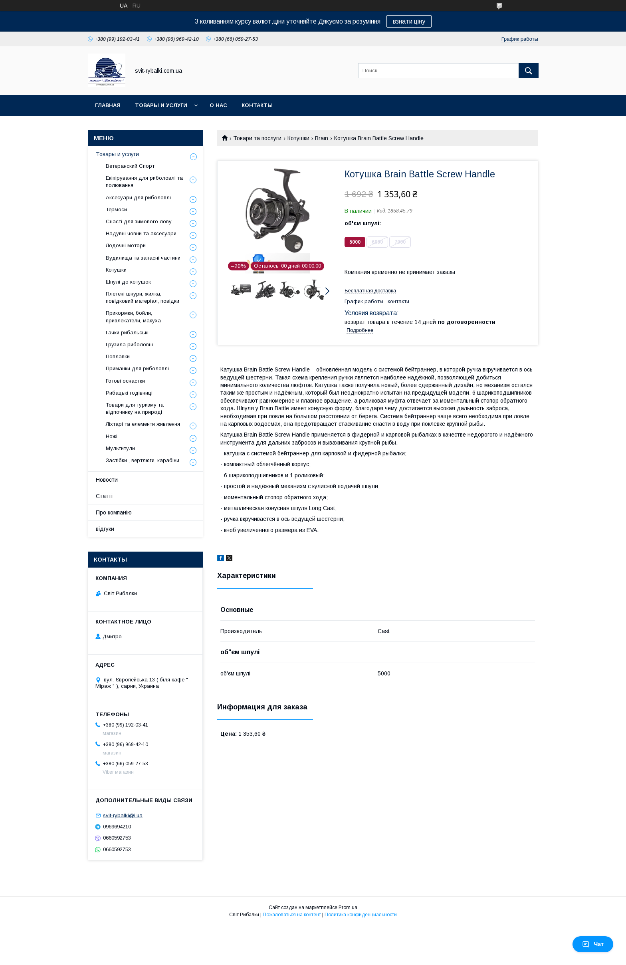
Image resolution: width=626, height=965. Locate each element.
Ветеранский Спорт (130, 166)
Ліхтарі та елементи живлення (143, 424)
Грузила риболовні (129, 344)
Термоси (116, 209)
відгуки (105, 529)
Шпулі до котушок (128, 282)
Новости (107, 480)
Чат (593, 944)
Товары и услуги (161, 105)
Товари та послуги (257, 138)
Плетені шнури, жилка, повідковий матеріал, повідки (142, 297)
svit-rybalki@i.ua (123, 815)
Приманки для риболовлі (137, 368)
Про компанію (114, 512)
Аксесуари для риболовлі (138, 198)
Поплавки (118, 356)
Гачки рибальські (127, 333)
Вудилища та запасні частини (143, 258)
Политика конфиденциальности (361, 914)
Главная (108, 105)
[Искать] (529, 70)
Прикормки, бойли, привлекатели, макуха (133, 316)
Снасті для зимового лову (139, 221)
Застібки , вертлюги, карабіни (142, 460)
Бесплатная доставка (370, 291)
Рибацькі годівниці (129, 393)
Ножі (111, 436)
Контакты (257, 105)
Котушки (298, 138)
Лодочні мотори (126, 245)
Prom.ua (348, 907)
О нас (218, 105)
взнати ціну (409, 21)
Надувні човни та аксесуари (141, 233)
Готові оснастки (125, 381)
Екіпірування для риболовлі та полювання (144, 181)
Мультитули (120, 448)
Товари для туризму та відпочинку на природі (135, 408)
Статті (104, 496)
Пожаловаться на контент (292, 914)
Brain (321, 138)
